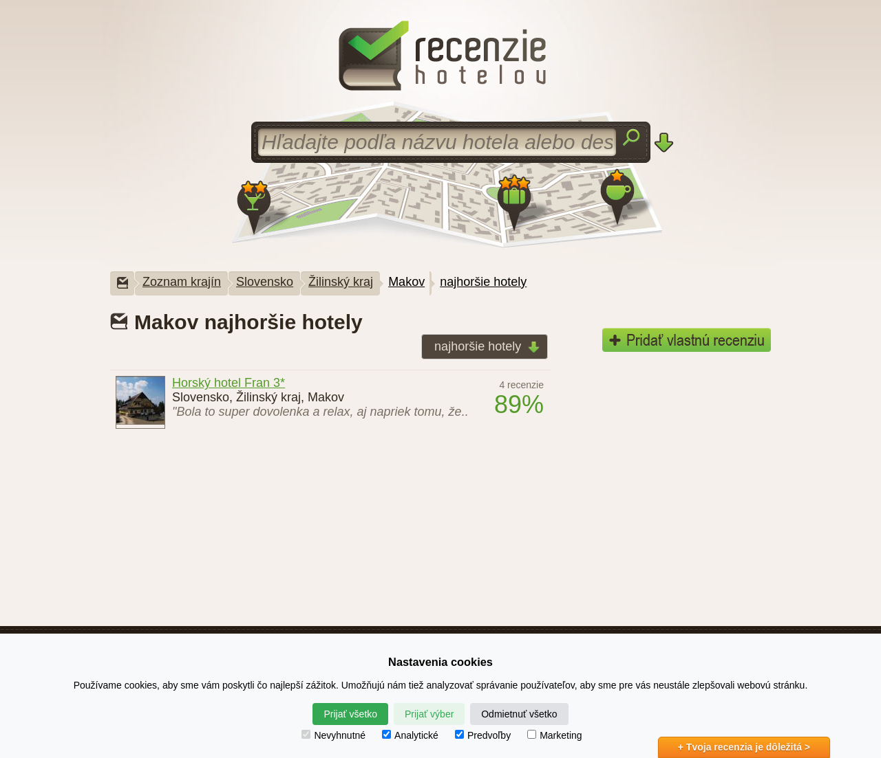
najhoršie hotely (483, 282)
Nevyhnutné (333, 735)
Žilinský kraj (340, 282)
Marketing (554, 735)
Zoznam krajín (181, 282)
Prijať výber (429, 714)
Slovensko (264, 282)
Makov (406, 282)
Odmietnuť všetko (519, 714)
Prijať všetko (350, 714)
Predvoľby (483, 735)
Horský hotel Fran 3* (228, 383)
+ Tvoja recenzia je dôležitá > (744, 747)
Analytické (410, 735)
